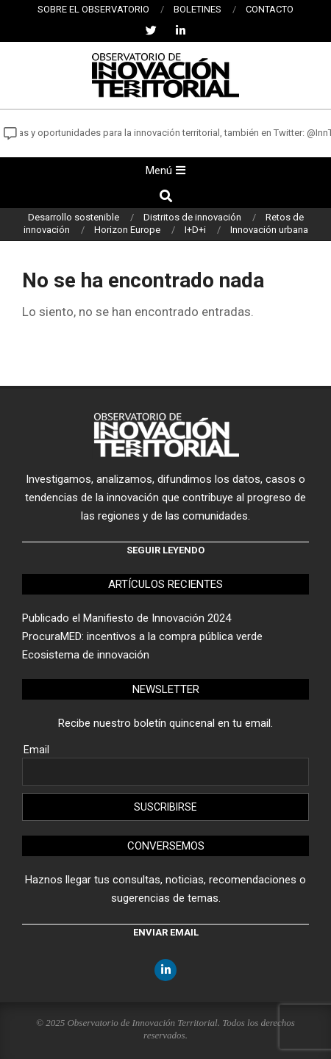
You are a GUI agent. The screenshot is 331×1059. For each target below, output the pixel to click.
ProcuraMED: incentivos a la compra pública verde (142, 636)
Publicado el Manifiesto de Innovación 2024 (126, 618)
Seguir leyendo (165, 550)
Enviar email (166, 932)
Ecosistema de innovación (85, 654)
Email (36, 749)
